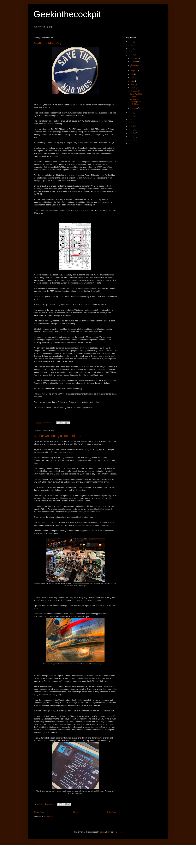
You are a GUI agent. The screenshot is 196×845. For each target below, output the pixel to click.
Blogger (119, 832)
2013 (131, 130)
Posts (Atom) (49, 816)
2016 (131, 119)
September (135, 65)
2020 (131, 52)
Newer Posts (39, 812)
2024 (131, 42)
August (134, 71)
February (134, 91)
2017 (131, 116)
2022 (131, 45)
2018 (131, 113)
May (132, 81)
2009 (131, 143)
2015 (131, 123)
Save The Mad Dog (47, 43)
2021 (131, 48)
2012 (131, 133)
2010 (131, 140)
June (133, 77)
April (133, 84)
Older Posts (111, 812)
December (135, 58)
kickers (102, 832)
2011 (131, 136)
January (134, 108)
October (134, 62)
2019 (131, 55)
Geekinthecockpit (67, 14)
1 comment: (48, 423)
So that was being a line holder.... (57, 436)
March (133, 88)
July (132, 74)
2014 (131, 126)
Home (75, 812)
